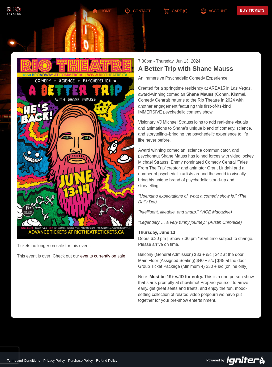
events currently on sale (102, 256)
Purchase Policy (80, 360)
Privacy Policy (54, 360)
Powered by (235, 360)
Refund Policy (106, 360)
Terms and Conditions (23, 360)
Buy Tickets (252, 10)
